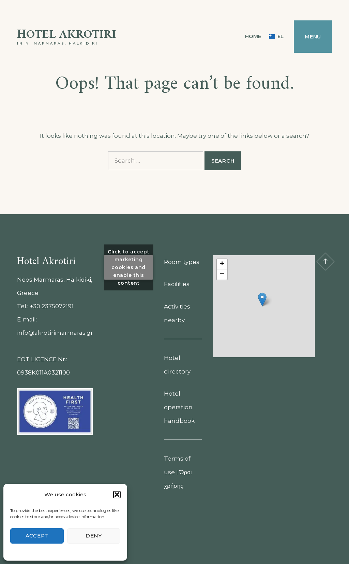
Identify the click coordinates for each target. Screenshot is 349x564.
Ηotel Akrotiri (66, 34)
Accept (37, 535)
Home (253, 36)
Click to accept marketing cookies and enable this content (129, 267)
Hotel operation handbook (179, 407)
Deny (94, 535)
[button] (116, 494)
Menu (313, 36)
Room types (181, 262)
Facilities (176, 284)
